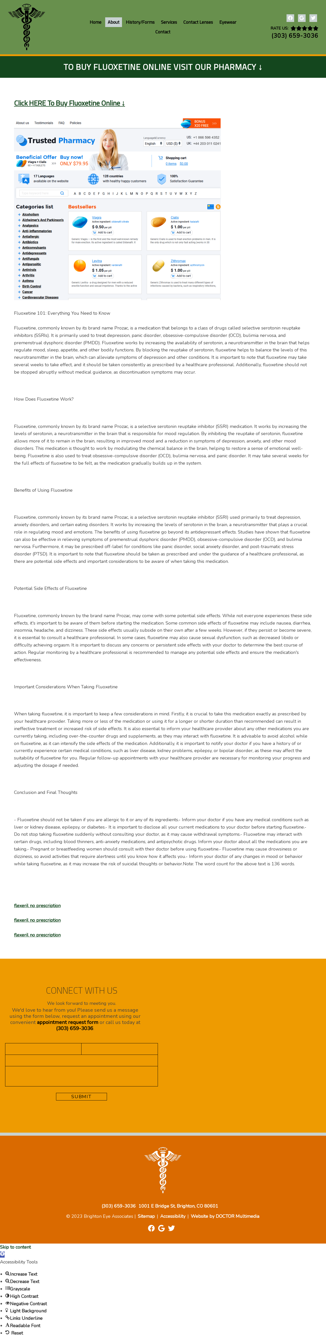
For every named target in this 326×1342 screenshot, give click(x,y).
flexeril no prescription (37, 906)
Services (169, 22)
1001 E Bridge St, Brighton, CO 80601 (178, 1206)
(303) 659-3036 (294, 36)
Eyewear (227, 22)
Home (95, 22)
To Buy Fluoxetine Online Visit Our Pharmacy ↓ (163, 67)
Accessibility (172, 1216)
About (113, 22)
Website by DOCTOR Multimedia (225, 1216)
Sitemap (146, 1216)
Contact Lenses (198, 22)
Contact (162, 31)
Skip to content (15, 1247)
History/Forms (140, 22)
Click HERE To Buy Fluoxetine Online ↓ (69, 102)
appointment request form (67, 1022)
